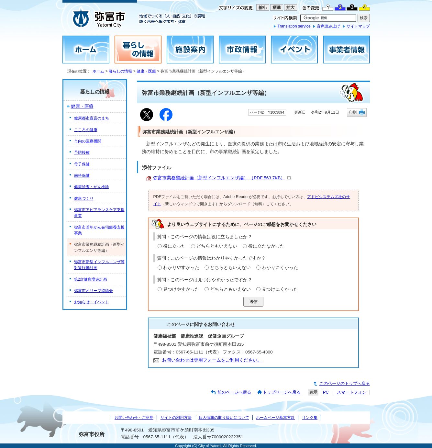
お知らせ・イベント (91, 302)
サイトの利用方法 (176, 417)
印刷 (353, 112)
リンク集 (309, 417)
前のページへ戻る (234, 392)
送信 (253, 301)
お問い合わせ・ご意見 (134, 417)
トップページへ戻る (282, 392)
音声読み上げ (328, 26)
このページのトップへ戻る (344, 383)
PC (326, 392)
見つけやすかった (181, 289)
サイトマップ (358, 26)
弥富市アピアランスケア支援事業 (99, 212)
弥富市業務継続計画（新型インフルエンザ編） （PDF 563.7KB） (222, 177)
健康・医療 (146, 71)
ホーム (98, 71)
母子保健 (82, 164)
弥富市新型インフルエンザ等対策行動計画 (99, 265)
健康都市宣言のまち (91, 118)
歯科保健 (82, 175)
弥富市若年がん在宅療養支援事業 (99, 230)
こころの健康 (85, 130)
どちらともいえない (216, 246)
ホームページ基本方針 (275, 417)
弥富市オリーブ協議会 (93, 290)
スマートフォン (351, 392)
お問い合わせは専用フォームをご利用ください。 (212, 360)
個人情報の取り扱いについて (224, 417)
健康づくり (84, 198)
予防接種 (82, 152)
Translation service (293, 26)
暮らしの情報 (120, 71)
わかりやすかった (181, 267)
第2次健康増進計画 (90, 279)
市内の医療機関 (87, 141)
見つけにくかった (280, 289)
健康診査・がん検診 (91, 187)
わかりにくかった (280, 267)
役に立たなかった (266, 246)
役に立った (174, 246)
